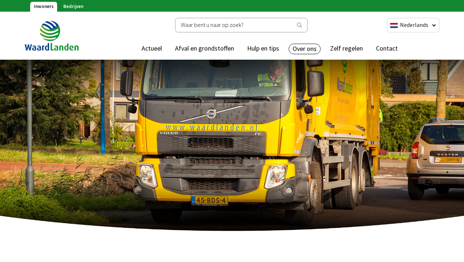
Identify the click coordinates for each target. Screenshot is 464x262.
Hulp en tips (263, 48)
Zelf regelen (346, 48)
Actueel (152, 48)
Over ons (305, 48)
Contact (387, 48)
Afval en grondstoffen (204, 48)
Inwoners (43, 6)
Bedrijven (73, 6)
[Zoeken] (241, 25)
